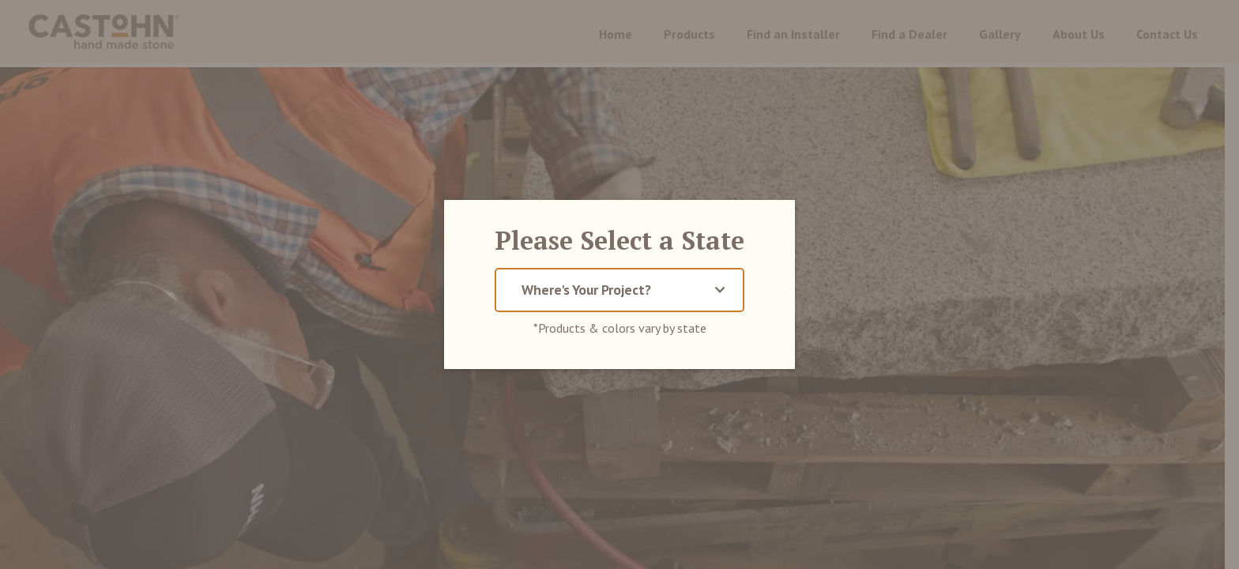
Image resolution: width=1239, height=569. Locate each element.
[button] (619, 290)
